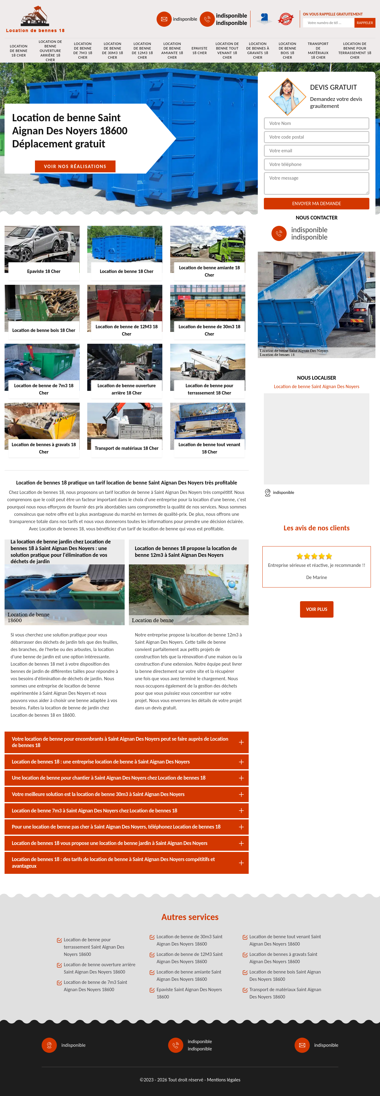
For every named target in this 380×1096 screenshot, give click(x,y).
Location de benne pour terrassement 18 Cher (354, 50)
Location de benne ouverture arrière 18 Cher (50, 50)
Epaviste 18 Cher (199, 50)
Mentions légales (223, 1080)
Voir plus (316, 609)
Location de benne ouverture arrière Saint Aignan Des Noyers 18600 (99, 968)
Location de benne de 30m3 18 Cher (112, 50)
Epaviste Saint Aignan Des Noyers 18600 (189, 993)
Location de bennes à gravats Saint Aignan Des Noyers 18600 (283, 957)
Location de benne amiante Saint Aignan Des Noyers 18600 (189, 975)
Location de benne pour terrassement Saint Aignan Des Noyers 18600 (94, 947)
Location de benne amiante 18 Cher (172, 50)
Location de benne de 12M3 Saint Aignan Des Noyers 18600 (190, 957)
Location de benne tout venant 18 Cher (227, 50)
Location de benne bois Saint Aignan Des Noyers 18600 (285, 975)
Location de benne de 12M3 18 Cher (142, 50)
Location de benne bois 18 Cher (287, 50)
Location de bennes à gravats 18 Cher (257, 50)
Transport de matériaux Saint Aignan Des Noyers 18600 (285, 993)
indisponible (185, 19)
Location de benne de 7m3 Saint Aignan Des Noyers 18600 (95, 985)
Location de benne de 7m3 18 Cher (82, 50)
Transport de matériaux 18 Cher (318, 50)
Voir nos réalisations (75, 166)
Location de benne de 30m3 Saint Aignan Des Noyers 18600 (189, 940)
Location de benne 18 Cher (18, 50)
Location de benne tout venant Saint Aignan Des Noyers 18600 (285, 940)
